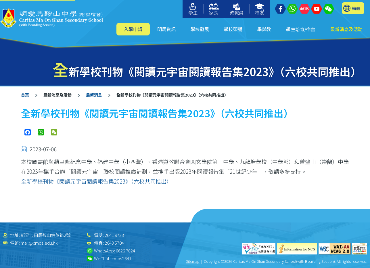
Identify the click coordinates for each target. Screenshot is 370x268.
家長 (214, 9)
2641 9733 (114, 235)
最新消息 (94, 95)
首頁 (25, 95)
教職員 (237, 9)
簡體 (356, 8)
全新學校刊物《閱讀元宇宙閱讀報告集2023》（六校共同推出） (96, 181)
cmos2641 (121, 258)
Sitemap (193, 261)
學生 (193, 9)
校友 (260, 9)
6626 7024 (125, 251)
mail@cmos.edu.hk (39, 243)
